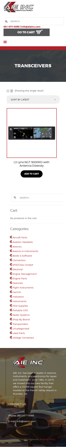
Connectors (19, 260)
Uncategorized (20, 328)
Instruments (19, 301)
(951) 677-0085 (25, 415)
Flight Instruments (22, 287)
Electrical (17, 269)
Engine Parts (19, 278)
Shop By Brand (21, 319)
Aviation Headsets (22, 242)
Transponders (20, 324)
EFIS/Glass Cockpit (22, 264)
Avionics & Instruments (25, 251)
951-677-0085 (11, 26)
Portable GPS (20, 310)
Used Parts (18, 333)
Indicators (18, 296)
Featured (17, 283)
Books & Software (22, 255)
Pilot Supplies (20, 305)
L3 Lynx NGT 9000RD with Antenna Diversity (31, 164)
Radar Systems (21, 314)
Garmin (16, 292)
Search (14, 198)
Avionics (16, 246)
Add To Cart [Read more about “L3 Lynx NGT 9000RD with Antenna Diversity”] (31, 173)
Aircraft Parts (19, 237)
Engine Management (24, 273)
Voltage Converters (23, 337)
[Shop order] (33, 99)
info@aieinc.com (30, 26)
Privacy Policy (47, 439)
